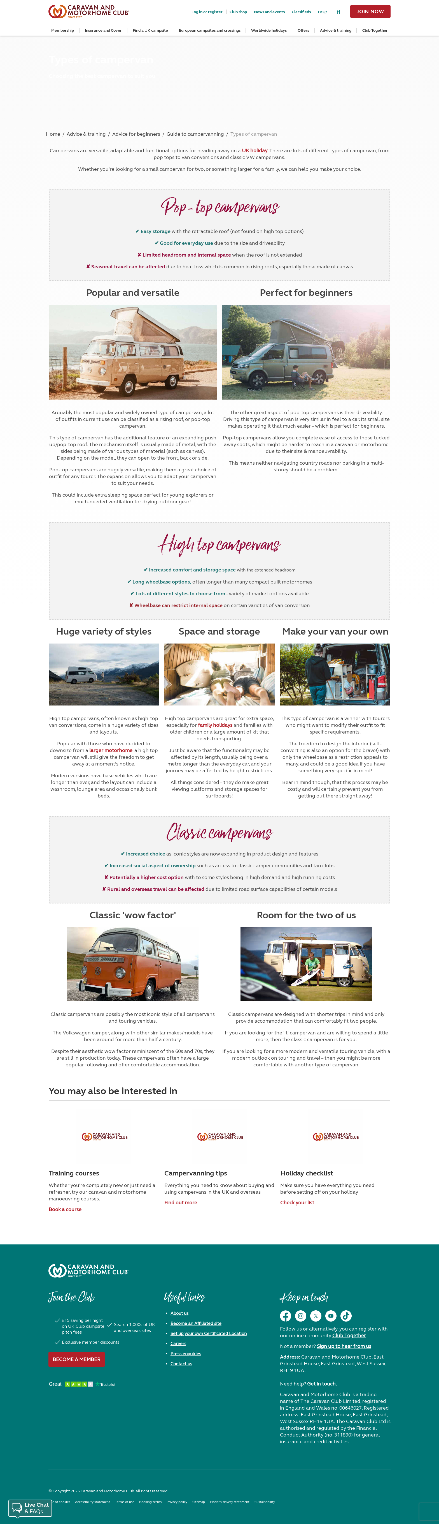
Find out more (180, 1203)
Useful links (184, 1300)
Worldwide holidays (269, 30)
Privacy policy (177, 1502)
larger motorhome (110, 750)
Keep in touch (304, 1300)
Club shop (238, 12)
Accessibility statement (92, 1502)
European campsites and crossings (209, 30)
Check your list (297, 1203)
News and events (269, 12)
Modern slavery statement (229, 1502)
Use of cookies (59, 1502)
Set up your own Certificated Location (209, 1333)
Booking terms (150, 1502)
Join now (370, 11)
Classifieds (301, 12)
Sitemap (198, 1502)
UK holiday (254, 150)
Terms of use (124, 1502)
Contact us (181, 1363)
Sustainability (264, 1502)
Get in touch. (322, 1384)
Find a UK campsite (150, 30)
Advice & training (335, 30)
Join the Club (71, 1300)
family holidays (215, 725)
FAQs (322, 12)
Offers (303, 30)
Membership (62, 30)
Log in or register (207, 12)
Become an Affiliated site (196, 1323)
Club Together (375, 30)
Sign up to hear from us (344, 1346)
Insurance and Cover (103, 30)
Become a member (77, 1359)
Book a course (65, 1209)
